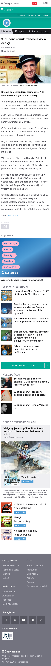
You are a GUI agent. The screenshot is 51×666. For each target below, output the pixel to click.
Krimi (7, 249)
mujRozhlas (7, 235)
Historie (6, 31)
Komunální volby (10, 569)
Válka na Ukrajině (10, 565)
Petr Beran (13, 215)
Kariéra (30, 578)
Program (21, 15)
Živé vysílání (11, 267)
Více (45, 31)
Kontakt (31, 582)
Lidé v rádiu (32, 574)
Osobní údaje (18, 656)
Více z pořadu (11, 375)
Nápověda (32, 569)
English (5, 659)
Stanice (6, 574)
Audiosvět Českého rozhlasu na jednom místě (22, 280)
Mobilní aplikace (10, 604)
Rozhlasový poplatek (37, 586)
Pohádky (9, 255)
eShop (5, 578)
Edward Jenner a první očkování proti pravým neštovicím (26, 349)
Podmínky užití (33, 656)
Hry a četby (10, 243)
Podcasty (7, 600)
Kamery (46, 15)
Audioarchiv (34, 15)
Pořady (33, 31)
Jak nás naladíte (35, 565)
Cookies (6, 656)
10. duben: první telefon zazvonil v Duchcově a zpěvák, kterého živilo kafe (31, 381)
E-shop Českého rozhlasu (19, 422)
